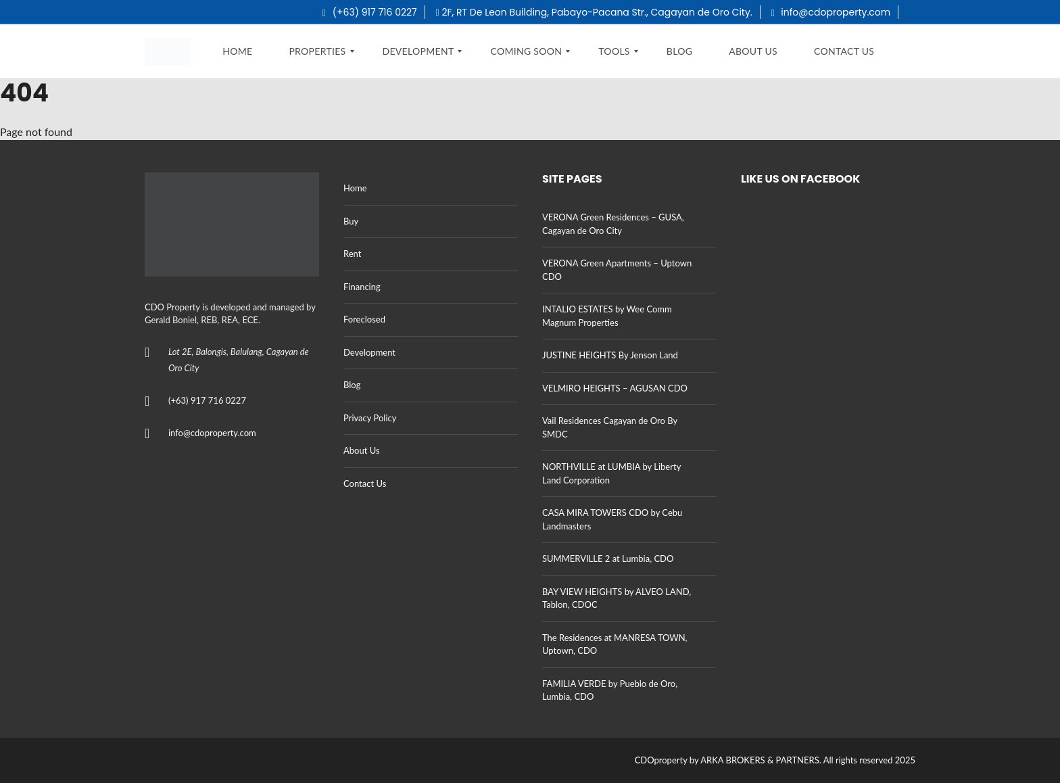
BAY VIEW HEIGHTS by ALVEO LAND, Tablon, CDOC (616, 598)
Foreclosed (364, 319)
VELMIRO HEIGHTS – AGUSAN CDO (615, 388)
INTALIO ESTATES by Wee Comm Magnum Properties (607, 316)
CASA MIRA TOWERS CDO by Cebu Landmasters (612, 519)
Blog (351, 384)
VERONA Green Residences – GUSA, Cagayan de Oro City (613, 224)
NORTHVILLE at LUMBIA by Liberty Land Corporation (611, 473)
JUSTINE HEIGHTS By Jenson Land (610, 355)
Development (369, 352)
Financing (362, 286)
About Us (361, 450)
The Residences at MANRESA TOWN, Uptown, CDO (615, 644)
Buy (350, 221)
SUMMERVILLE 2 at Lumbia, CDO (607, 558)
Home (355, 188)
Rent (352, 253)
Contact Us (364, 483)
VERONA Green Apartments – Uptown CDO (617, 270)
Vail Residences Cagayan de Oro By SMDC (609, 427)
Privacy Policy (369, 417)
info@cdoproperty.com (831, 12)
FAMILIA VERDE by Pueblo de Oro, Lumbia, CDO (609, 690)
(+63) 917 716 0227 (369, 12)
